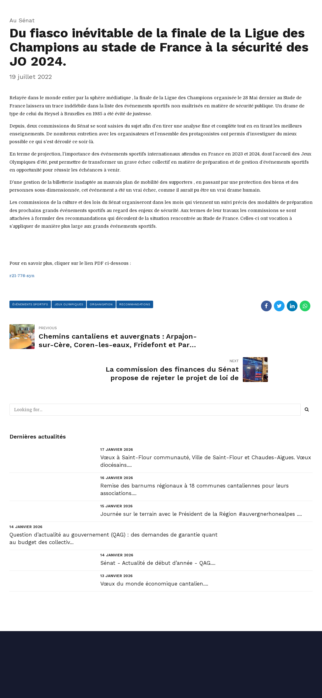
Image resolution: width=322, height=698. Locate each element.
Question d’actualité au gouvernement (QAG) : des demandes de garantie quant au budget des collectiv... (113, 506)
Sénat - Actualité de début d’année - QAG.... (157, 530)
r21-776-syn (22, 275)
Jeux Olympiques (69, 304)
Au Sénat (22, 20)
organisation (102, 304)
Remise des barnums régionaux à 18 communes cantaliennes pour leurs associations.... (194, 456)
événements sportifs (30, 304)
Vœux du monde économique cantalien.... (154, 551)
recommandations (137, 304)
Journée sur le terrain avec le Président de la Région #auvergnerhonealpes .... (201, 481)
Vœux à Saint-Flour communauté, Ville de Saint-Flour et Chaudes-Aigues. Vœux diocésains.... (205, 428)
